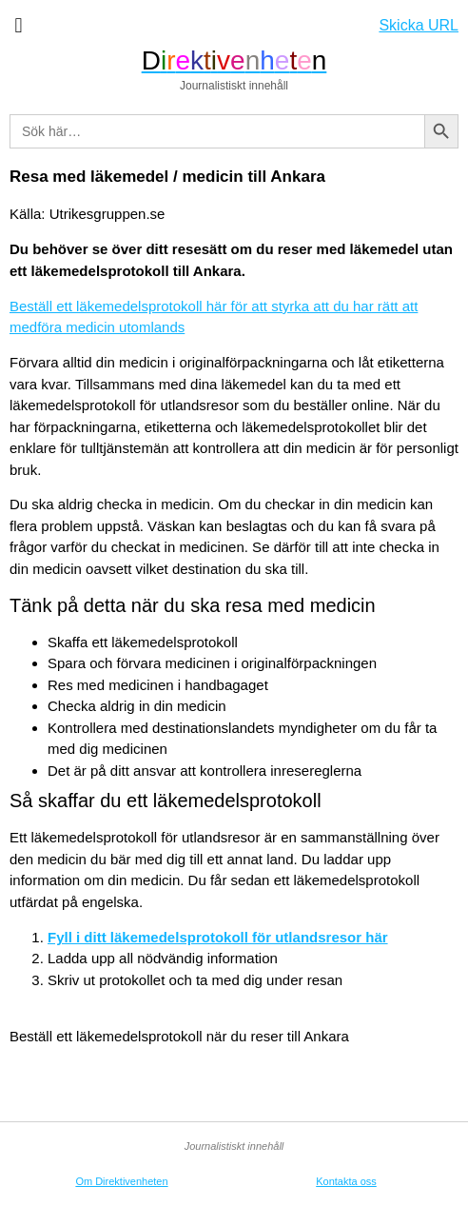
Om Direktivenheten (121, 1181)
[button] (19, 25)
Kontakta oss (346, 1181)
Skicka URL (418, 25)
